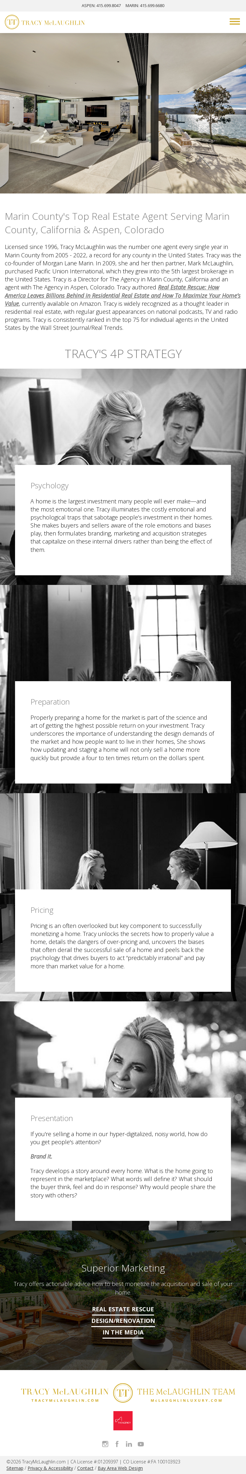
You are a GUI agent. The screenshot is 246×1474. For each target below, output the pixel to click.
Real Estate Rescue (123, 1309)
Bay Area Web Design (120, 1468)
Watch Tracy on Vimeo (141, 1444)
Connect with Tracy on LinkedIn (129, 1444)
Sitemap (14, 1468)
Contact (85, 1468)
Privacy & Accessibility (50, 1468)
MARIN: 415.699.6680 (145, 5)
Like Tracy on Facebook (117, 1444)
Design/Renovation (123, 1320)
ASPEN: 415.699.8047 (101, 5)
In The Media (123, 1332)
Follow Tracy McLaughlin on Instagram (105, 1444)
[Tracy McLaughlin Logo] (45, 23)
